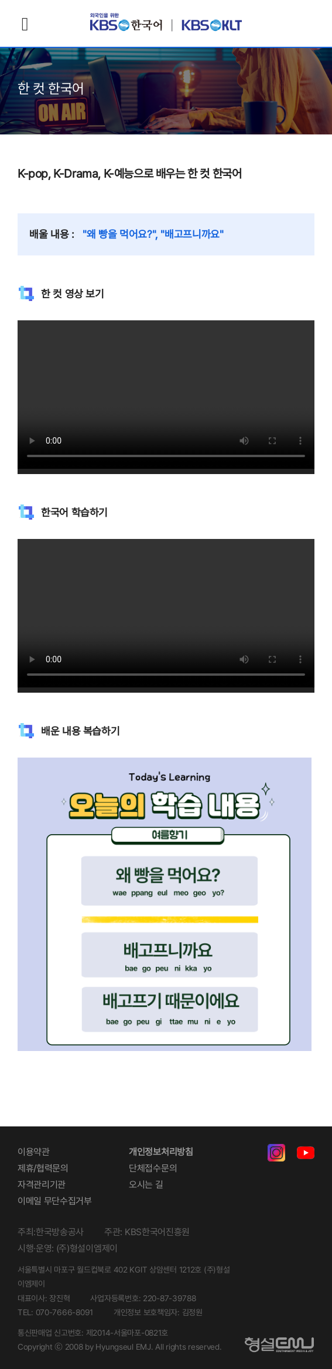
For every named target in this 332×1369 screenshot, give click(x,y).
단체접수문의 (153, 1168)
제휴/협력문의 (43, 1168)
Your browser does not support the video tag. (166, 394)
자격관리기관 (42, 1184)
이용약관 (34, 1151)
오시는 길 (146, 1184)
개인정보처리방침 (161, 1151)
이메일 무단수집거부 (55, 1200)
